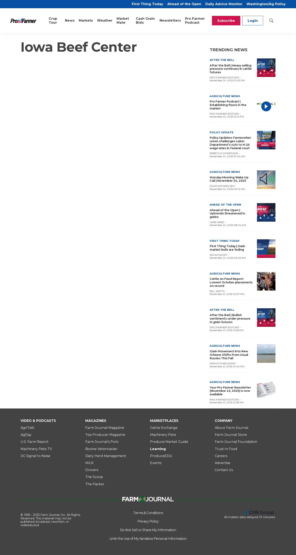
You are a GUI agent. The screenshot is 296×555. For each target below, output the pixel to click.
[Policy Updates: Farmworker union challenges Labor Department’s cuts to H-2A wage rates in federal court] (266, 140)
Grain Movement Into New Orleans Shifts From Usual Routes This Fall (229, 354)
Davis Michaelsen (222, 185)
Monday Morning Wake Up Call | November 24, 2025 (229, 179)
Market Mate (123, 20)
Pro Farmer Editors (224, 77)
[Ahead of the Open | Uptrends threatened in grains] (266, 212)
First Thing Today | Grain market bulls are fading (227, 247)
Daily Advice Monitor (223, 4)
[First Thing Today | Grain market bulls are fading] (266, 248)
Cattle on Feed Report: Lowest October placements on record (231, 282)
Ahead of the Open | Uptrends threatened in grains (227, 213)
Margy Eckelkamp (223, 363)
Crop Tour (53, 20)
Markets (86, 20)
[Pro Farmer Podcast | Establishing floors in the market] (266, 104)
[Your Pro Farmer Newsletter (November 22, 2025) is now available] (266, 389)
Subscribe (226, 21)
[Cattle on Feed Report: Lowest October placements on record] (266, 281)
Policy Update (222, 132)
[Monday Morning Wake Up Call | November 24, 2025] (266, 179)
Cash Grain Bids (145, 20)
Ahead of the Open (184, 4)
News (70, 20)
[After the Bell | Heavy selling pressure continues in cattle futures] (266, 67)
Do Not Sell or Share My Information (148, 530)
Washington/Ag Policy (266, 4)
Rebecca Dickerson (224, 153)
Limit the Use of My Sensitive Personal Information (148, 539)
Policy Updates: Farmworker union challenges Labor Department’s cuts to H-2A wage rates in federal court (230, 143)
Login (253, 21)
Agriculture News (225, 96)
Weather (104, 20)
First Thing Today (147, 4)
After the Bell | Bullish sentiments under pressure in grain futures (230, 318)
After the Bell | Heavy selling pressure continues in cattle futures (231, 69)
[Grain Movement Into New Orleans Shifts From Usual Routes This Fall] (266, 353)
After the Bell (222, 60)
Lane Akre (217, 222)
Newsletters (170, 20)
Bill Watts (217, 291)
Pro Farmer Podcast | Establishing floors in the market (228, 105)
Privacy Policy (148, 521)
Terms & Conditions (148, 513)
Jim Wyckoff (218, 254)
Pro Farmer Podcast (195, 20)
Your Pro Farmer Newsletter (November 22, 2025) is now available (230, 391)
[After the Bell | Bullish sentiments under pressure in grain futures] (266, 317)
